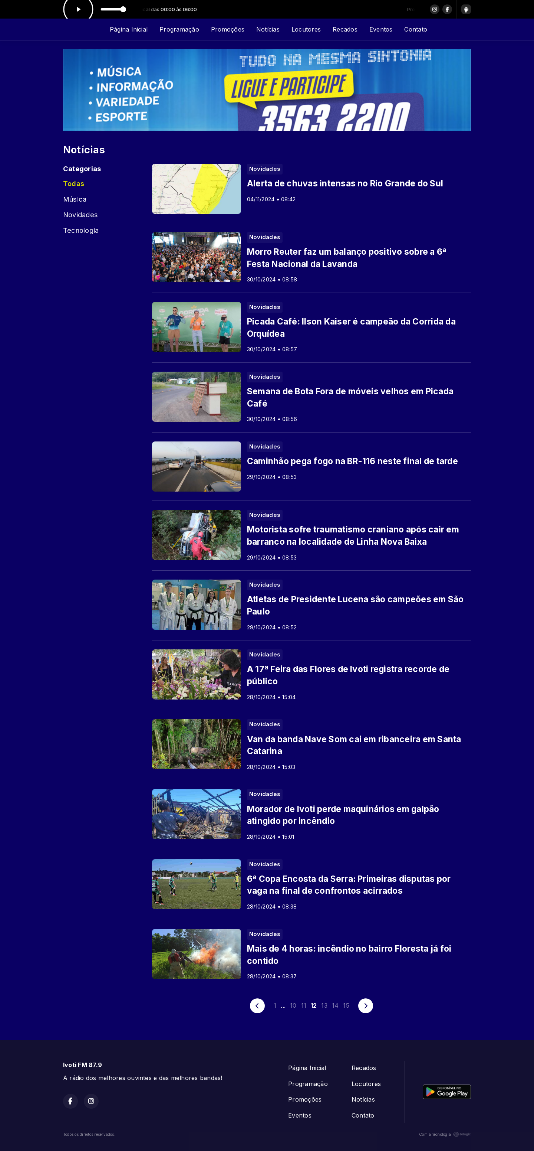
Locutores (306, 29)
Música (74, 199)
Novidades (80, 215)
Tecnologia (81, 230)
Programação (179, 29)
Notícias (268, 29)
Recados (345, 29)
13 (324, 1005)
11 (303, 1005)
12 (314, 1005)
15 (346, 1005)
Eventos (381, 29)
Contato (415, 29)
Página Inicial (129, 29)
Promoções (227, 29)
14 (335, 1005)
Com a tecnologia (445, 1134)
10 (293, 1005)
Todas (73, 183)
